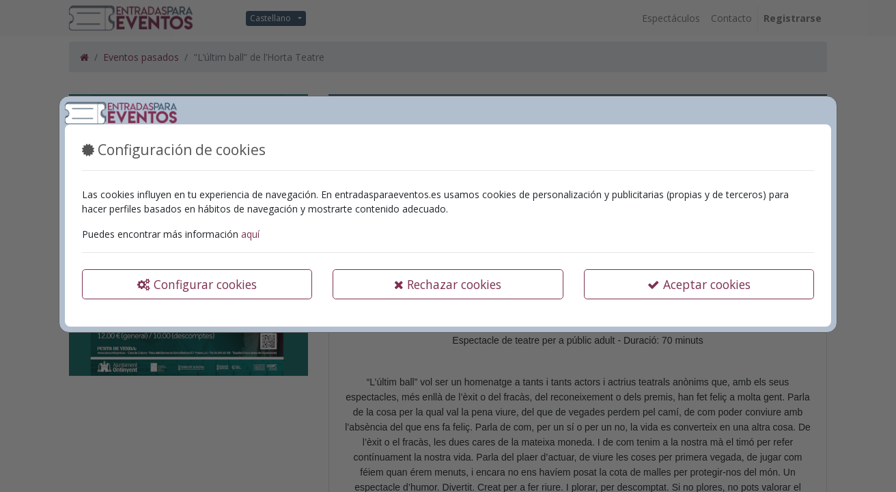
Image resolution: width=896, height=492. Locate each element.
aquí (250, 234)
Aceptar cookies (699, 284)
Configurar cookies (197, 284)
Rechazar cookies (447, 284)
